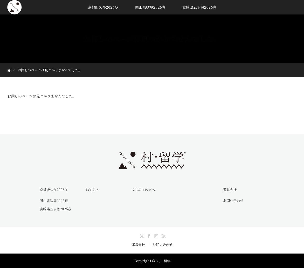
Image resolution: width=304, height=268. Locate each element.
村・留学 (164, 260)
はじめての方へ (143, 189)
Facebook (148, 235)
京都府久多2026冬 (103, 7)
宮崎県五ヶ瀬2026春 (199, 7)
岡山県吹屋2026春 (150, 7)
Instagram (155, 235)
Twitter (141, 235)
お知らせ (92, 189)
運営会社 (230, 189)
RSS (162, 235)
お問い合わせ (233, 200)
